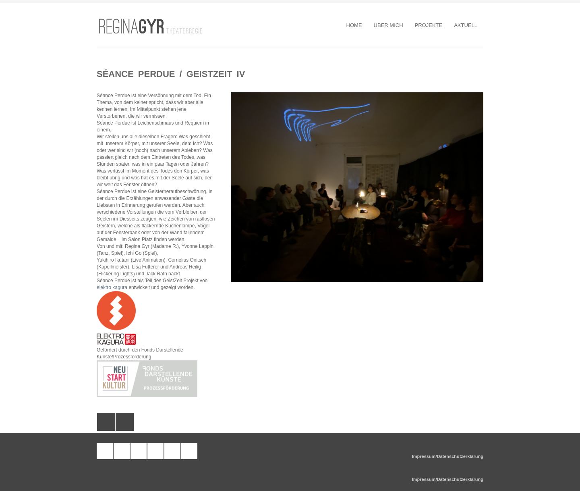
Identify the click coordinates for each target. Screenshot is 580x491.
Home (354, 25)
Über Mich (388, 25)
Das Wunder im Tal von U (106, 422)
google (189, 451)
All (125, 422)
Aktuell (465, 25)
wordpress (122, 451)
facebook (138, 451)
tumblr (105, 451)
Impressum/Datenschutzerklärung (447, 456)
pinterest (155, 451)
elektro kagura (112, 287)
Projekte (429, 25)
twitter (172, 451)
